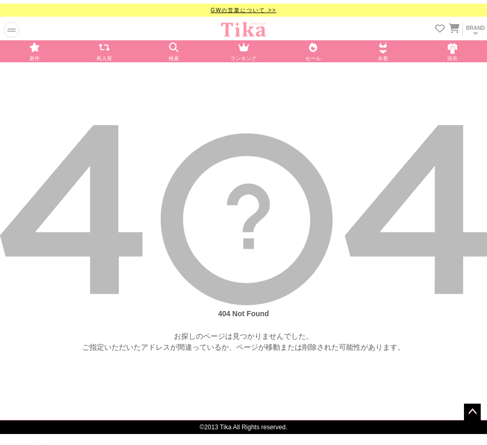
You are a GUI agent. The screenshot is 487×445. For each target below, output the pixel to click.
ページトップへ (472, 412)
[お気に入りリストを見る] (440, 29)
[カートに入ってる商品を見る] (454, 29)
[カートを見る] (453, 27)
